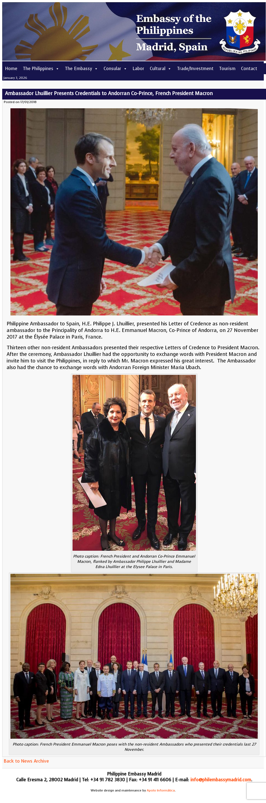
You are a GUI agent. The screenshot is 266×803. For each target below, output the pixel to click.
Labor (138, 68)
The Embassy (81, 68)
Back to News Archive (26, 761)
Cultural (160, 68)
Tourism (227, 68)
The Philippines (41, 68)
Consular (115, 68)
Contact (249, 68)
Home (11, 68)
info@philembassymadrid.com (220, 780)
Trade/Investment (195, 68)
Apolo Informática (161, 790)
